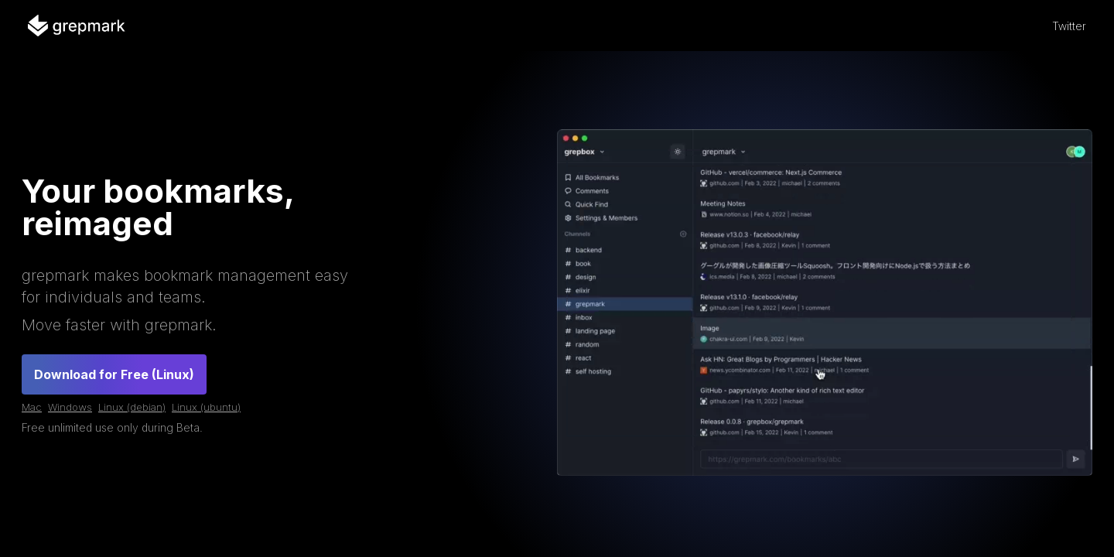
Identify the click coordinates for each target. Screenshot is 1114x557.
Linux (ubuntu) (206, 407)
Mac (32, 407)
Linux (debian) (132, 407)
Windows (70, 407)
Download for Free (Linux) (114, 374)
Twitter (1069, 25)
